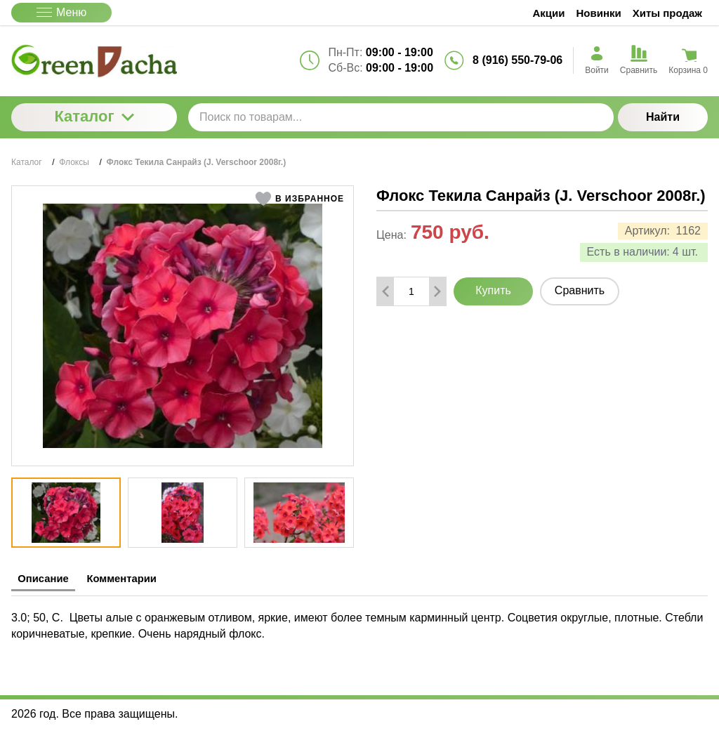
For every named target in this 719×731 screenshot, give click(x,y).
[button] (299, 199)
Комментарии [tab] (145, 579)
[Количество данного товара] (411, 291)
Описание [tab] (49, 579)
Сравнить (580, 290)
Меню (61, 12)
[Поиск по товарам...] (401, 117)
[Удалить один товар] (385, 291)
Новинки (598, 13)
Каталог (93, 116)
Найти (663, 117)
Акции (549, 13)
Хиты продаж (667, 13)
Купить (493, 290)
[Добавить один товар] (437, 291)
